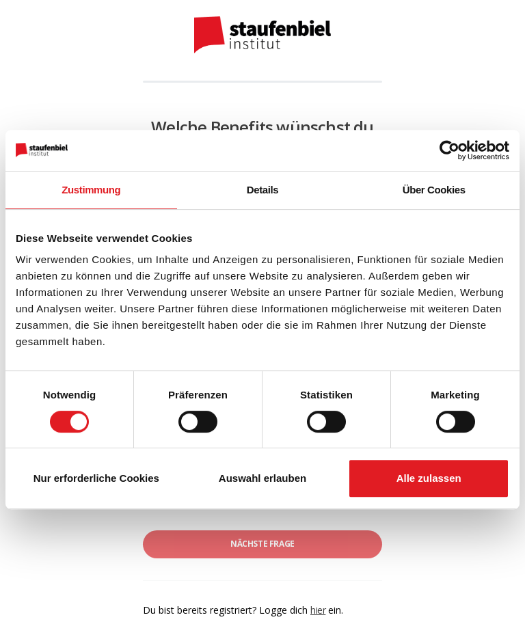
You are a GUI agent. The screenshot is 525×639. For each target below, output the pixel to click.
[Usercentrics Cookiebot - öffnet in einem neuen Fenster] (449, 150)
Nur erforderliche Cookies (96, 478)
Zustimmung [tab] (91, 189)
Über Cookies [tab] (434, 189)
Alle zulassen (428, 478)
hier (317, 609)
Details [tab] (262, 189)
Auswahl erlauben (262, 478)
